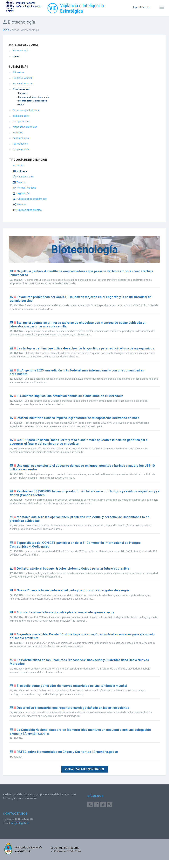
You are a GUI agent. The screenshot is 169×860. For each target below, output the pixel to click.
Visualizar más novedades (84, 769)
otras (16, 56)
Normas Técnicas (24, 187)
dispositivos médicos (25, 126)
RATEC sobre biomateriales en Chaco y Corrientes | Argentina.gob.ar (67, 752)
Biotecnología (21, 50)
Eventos (19, 182)
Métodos (18, 132)
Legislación (21, 193)
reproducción (20, 143)
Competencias (21, 121)
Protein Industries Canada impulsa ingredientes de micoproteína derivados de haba (78, 418)
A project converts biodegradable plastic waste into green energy (65, 612)
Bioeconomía (21, 89)
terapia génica (21, 149)
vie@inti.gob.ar (20, 823)
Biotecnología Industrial (26, 110)
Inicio (6, 30)
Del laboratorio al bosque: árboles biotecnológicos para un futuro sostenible (73, 568)
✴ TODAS (18, 165)
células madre (21, 115)
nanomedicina (21, 138)
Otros (21, 104)
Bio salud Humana (23, 83)
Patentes (19, 204)
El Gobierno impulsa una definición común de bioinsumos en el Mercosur (70, 396)
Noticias (20, 171)
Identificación (141, 7)
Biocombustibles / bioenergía (33, 97)
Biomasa (22, 93)
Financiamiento (23, 176)
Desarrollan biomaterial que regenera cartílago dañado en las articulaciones (73, 708)
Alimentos (18, 72)
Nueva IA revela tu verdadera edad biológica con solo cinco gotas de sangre (73, 590)
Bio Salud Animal (22, 78)
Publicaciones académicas (30, 198)
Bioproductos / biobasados (32, 101)
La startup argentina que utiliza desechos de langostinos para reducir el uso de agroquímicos (85, 348)
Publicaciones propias (27, 209)
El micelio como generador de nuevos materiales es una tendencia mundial (72, 686)
